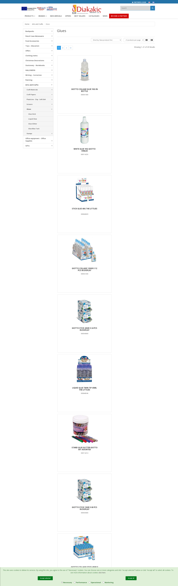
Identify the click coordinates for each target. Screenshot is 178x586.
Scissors (30, 104)
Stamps (29, 133)
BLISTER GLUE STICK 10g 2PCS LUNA (73, 389)
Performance (80, 582)
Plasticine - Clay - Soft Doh (36, 99)
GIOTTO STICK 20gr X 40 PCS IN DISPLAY (73, 449)
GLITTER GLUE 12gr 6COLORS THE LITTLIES (138, 389)
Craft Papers (31, 94)
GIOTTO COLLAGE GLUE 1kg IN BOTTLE (73, 90)
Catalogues (94, 17)
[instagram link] (132, 511)
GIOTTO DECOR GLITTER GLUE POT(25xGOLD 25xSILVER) (139, 269)
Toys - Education (32, 46)
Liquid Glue (32, 119)
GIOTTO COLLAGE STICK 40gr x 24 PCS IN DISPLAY (138, 210)
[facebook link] (127, 511)
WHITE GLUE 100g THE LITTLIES (106, 329)
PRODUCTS (30, 17)
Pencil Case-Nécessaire (34, 36)
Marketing (108, 582)
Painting (28, 80)
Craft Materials (32, 90)
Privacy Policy (73, 512)
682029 (109, 514)
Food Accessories (32, 41)
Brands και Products (30, 512)
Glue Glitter (32, 124)
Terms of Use (73, 515)
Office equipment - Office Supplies (35, 139)
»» (70, 48)
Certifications (72, 518)
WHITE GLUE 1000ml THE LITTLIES (106, 389)
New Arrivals (50, 515)
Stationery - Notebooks (35, 65)
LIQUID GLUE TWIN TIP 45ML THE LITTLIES (139, 150)
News (105, 17)
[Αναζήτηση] (152, 8)
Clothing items (31, 56)
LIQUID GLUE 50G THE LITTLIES (138, 329)
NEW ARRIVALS (56, 17)
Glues (29, 109)
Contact (25, 530)
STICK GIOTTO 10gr (73, 268)
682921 (116, 514)
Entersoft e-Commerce (64, 539)
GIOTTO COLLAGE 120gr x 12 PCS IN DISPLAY (73, 150)
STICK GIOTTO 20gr (106, 448)
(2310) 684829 (99, 514)
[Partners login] (140, 2)
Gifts (27, 146)
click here (101, 573)
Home (27, 24)
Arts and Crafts (37, 24)
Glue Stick (32, 114)
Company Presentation (31, 509)
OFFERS (68, 17)
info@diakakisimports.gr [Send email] (101, 519)
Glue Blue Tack (33, 129)
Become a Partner (119, 17)
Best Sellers (79, 17)
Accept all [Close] (131, 578)
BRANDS (43, 17)
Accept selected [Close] (45, 578)
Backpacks (29, 31)
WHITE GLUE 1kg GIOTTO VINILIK (105, 90)
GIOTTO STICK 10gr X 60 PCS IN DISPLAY (106, 210)
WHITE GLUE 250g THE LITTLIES (73, 329)
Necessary (66, 582)
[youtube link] (137, 511)
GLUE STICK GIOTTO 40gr (106, 268)
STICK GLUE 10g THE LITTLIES (138, 448)
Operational (95, 582)
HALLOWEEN (30, 70)
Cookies (71, 521)
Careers (26, 524)
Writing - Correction (33, 75)
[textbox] (135, 8)
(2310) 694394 (98, 517)
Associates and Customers (32, 515)
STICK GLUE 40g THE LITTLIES (138, 89)
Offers (27, 51)
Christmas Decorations (34, 60)
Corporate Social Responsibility (29, 519)
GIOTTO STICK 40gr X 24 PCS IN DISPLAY (106, 150)
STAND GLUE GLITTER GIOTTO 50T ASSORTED (73, 210)
